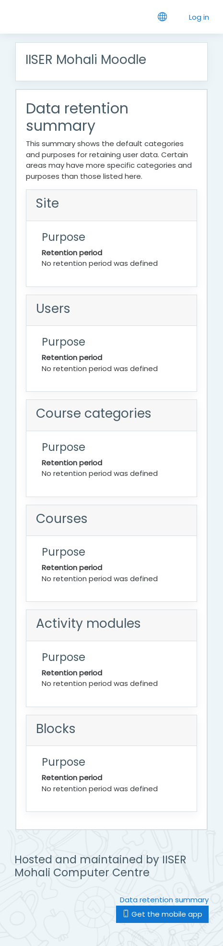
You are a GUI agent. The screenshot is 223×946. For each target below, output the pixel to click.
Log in (199, 17)
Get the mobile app (162, 914)
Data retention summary (164, 900)
